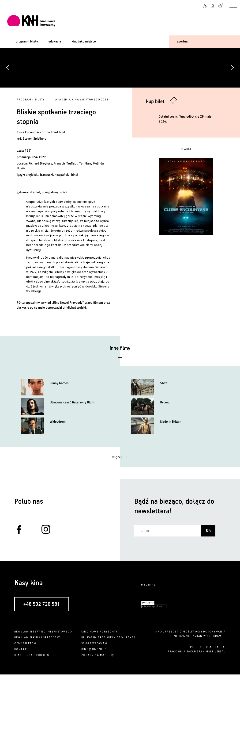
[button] (232, 102)
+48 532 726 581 (41, 673)
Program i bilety (31, 168)
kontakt (21, 717)
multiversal (216, 720)
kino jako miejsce (83, 41)
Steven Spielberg (35, 207)
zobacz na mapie (95, 723)
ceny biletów (25, 712)
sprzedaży (51, 706)
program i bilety (27, 41)
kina (36, 706)
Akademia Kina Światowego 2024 (81, 168)
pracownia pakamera (185, 720)
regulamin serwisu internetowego (43, 700)
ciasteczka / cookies (31, 723)
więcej (117, 525)
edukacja (55, 41)
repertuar (182, 41)
